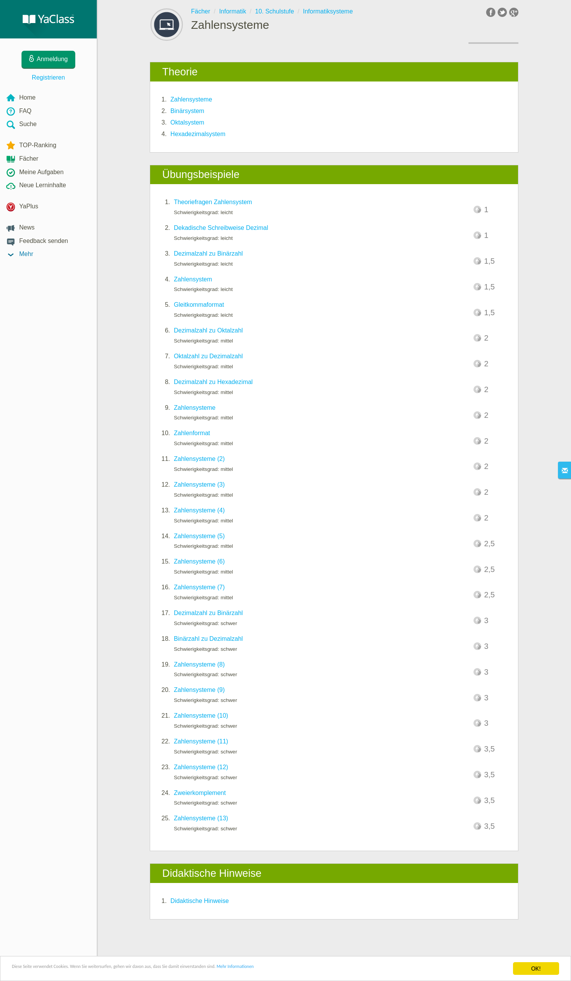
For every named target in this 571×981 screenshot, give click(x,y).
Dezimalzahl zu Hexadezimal (213, 382)
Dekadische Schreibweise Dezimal (221, 227)
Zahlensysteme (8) (199, 664)
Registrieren (48, 77)
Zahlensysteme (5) (199, 536)
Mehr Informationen (336, 969)
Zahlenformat (192, 433)
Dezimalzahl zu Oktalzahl (208, 330)
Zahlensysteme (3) (199, 484)
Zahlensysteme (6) (199, 561)
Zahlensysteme (191, 99)
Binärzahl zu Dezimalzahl (208, 638)
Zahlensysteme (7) (199, 587)
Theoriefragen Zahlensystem (213, 202)
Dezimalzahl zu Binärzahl (208, 253)
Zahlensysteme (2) (199, 459)
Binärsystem (187, 111)
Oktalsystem (187, 122)
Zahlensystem (193, 279)
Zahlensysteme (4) (199, 510)
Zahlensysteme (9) (199, 690)
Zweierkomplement (200, 793)
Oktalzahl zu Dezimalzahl (208, 356)
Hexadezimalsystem (197, 134)
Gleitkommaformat (199, 304)
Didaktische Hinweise (199, 901)
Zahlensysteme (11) (201, 741)
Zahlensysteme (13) (201, 818)
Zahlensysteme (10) (201, 715)
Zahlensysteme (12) (201, 767)
